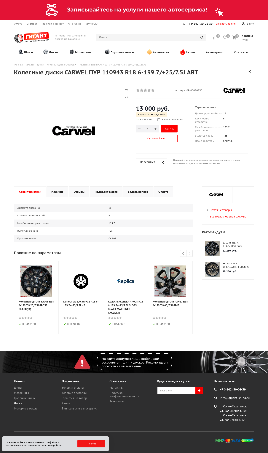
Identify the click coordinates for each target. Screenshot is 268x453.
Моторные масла (26, 408)
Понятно (91, 443)
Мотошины (21, 393)
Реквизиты (116, 401)
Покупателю (71, 381)
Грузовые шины (25, 398)
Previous (183, 253)
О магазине (117, 381)
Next (189, 253)
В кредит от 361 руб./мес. (152, 114)
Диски (18, 403)
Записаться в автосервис (79, 408)
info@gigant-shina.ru (235, 398)
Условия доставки (74, 393)
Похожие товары (221, 210)
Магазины (116, 387)
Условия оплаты (73, 387)
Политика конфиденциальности (124, 394)
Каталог (20, 381)
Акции (66, 403)
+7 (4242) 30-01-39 (200, 23)
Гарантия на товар (74, 398)
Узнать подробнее (52, 445)
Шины (18, 387)
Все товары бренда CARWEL (228, 216)
